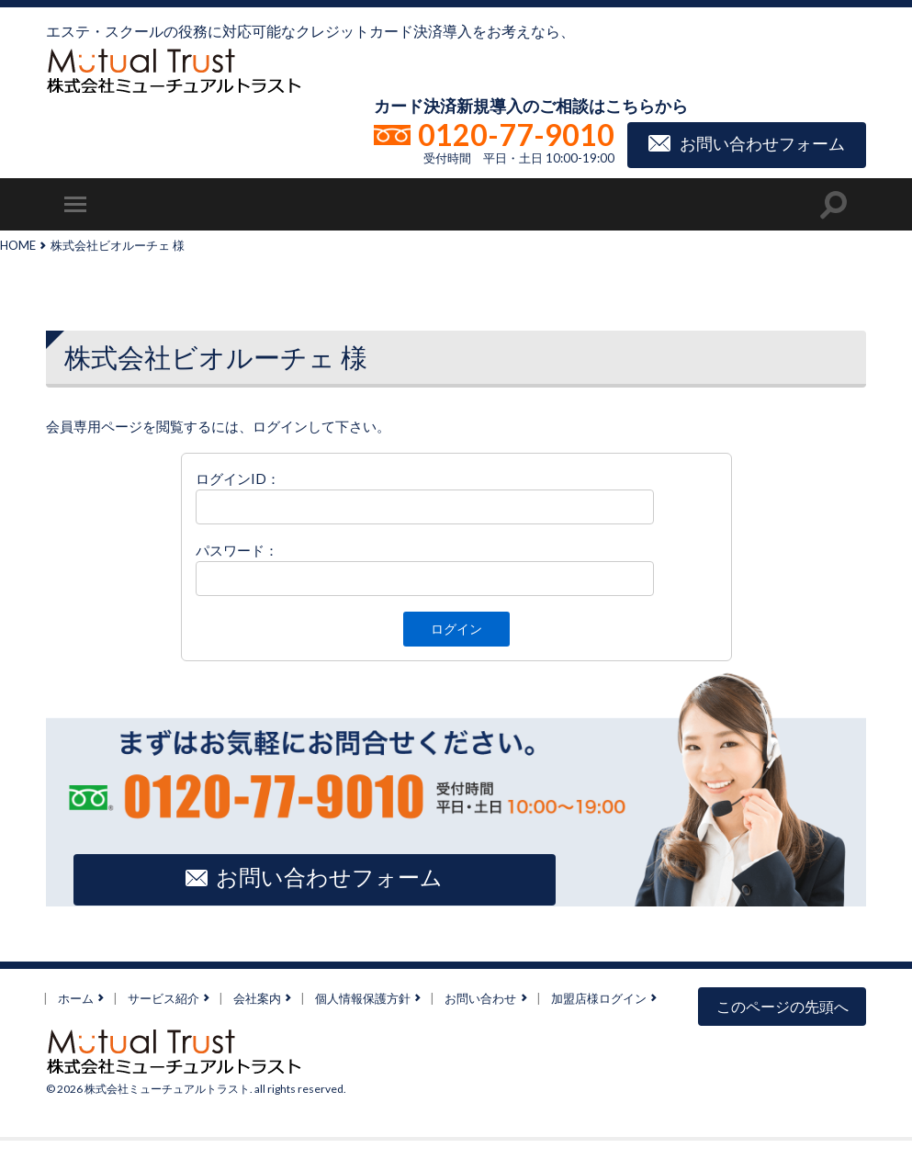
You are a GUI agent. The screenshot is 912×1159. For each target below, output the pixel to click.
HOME (18, 245)
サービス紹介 (163, 997)
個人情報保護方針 (363, 997)
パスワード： (237, 550)
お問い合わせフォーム (762, 142)
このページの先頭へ (782, 1006)
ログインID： (238, 478)
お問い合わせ (480, 997)
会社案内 (257, 997)
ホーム (76, 997)
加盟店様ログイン (599, 997)
